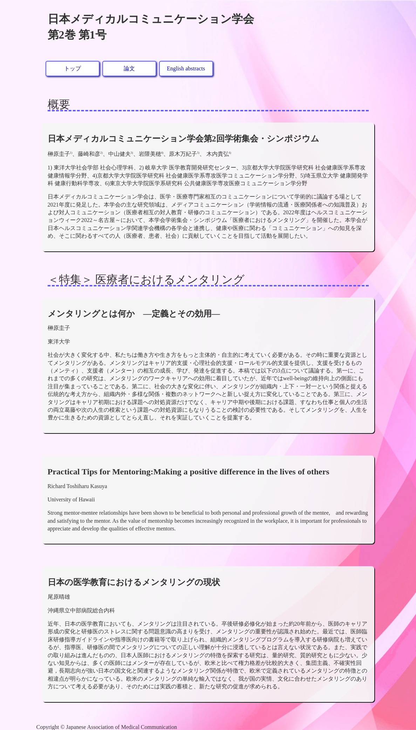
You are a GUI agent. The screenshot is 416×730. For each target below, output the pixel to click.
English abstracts (186, 68)
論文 (129, 68)
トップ (72, 68)
